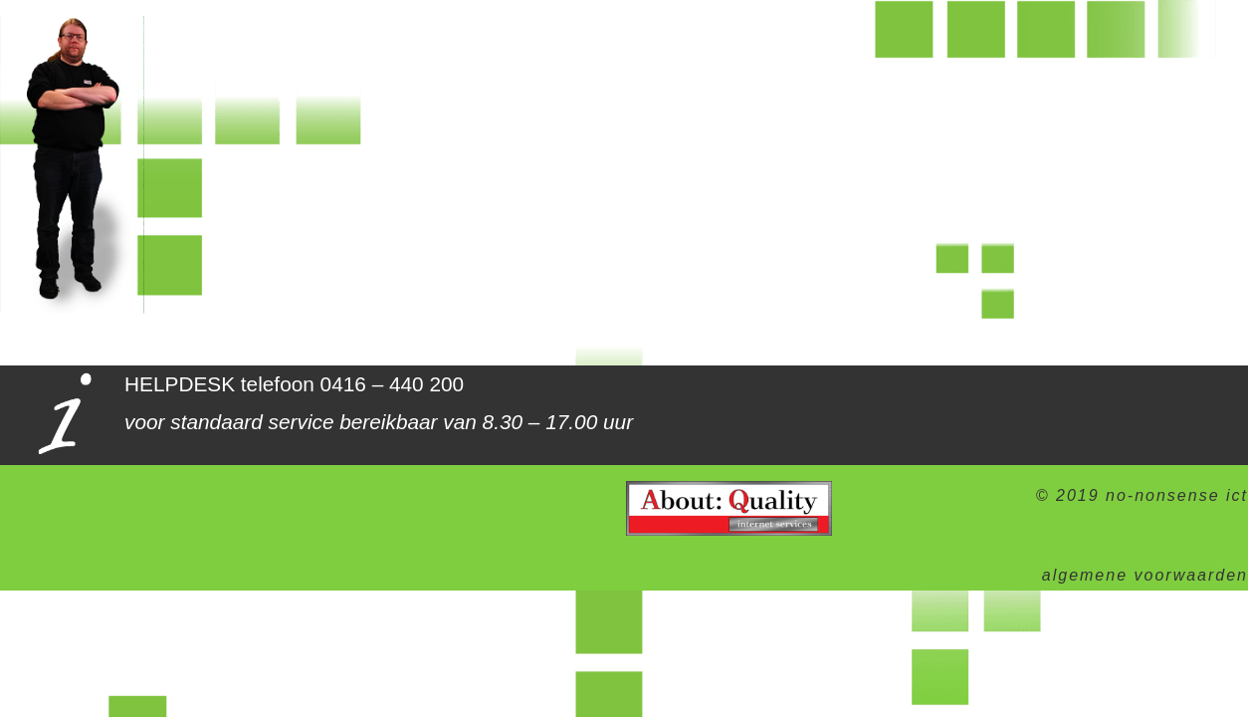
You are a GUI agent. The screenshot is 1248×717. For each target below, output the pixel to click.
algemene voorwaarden (1145, 575)
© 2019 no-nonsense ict (1142, 495)
